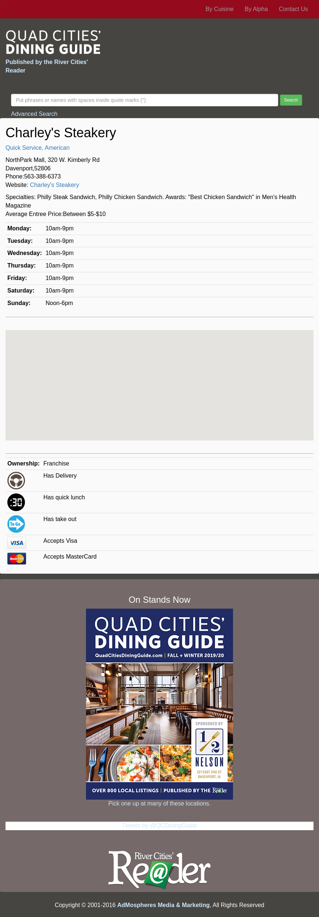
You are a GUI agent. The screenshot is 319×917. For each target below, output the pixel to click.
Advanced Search (34, 114)
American (57, 148)
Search (291, 100)
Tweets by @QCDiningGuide (159, 825)
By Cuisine (219, 9)
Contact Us (293, 9)
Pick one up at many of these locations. (159, 803)
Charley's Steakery (54, 185)
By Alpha (256, 9)
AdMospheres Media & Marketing (163, 905)
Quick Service (24, 148)
